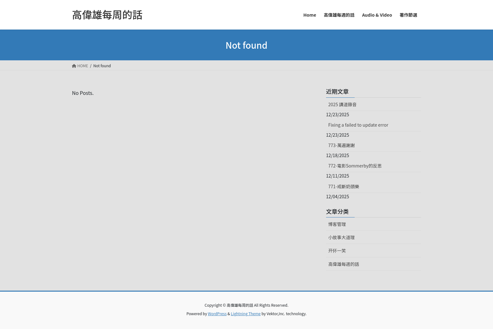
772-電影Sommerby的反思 (355, 165)
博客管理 (337, 224)
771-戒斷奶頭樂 (343, 186)
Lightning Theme (246, 313)
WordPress (217, 313)
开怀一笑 (337, 250)
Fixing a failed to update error (358, 125)
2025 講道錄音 (342, 104)
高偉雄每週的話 (343, 264)
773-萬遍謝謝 (341, 145)
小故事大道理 (341, 237)
